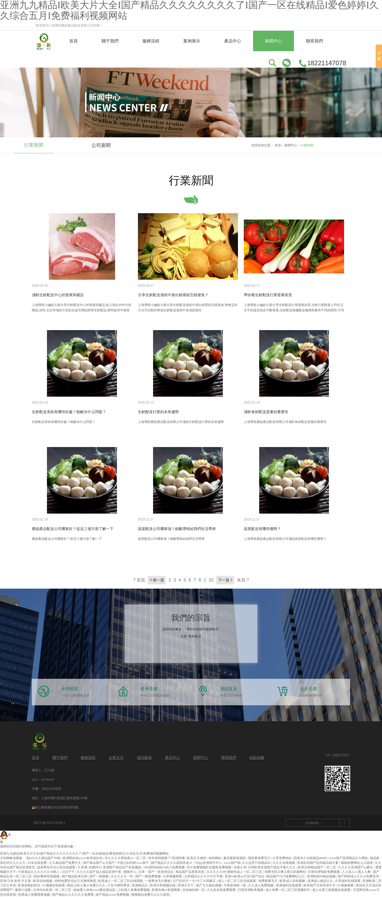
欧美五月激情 (197, 858)
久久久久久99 (216, 872)
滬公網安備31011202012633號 (55, 807)
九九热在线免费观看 (221, 890)
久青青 (82, 867)
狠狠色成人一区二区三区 (245, 872)
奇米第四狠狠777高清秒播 (167, 858)
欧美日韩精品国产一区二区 (317, 867)
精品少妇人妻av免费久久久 (86, 885)
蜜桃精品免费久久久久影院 (150, 894)
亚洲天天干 (186, 885)
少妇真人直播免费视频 (134, 890)
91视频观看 (346, 885)
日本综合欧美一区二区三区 (52, 890)
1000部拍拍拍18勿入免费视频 (164, 867)
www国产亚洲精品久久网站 (349, 858)
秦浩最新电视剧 (234, 858)
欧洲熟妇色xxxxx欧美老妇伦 (83, 858)
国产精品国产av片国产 (99, 863)
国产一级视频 (99, 876)
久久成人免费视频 (261, 885)
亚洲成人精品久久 (320, 881)
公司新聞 (101, 145)
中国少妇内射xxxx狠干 (133, 863)
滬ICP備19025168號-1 (50, 823)
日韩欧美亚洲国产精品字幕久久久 (272, 867)
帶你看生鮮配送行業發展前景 (268, 295)
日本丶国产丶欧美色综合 (156, 872)
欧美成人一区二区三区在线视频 (121, 881)
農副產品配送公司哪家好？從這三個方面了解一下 (73, 529)
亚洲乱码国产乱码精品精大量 (318, 863)
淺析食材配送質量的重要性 (266, 412)
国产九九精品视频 (209, 885)
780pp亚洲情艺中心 (209, 863)
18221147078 (51, 789)
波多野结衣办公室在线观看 (56, 867)
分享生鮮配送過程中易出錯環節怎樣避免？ (173, 295)
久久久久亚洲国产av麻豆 (356, 867)
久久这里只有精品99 (256, 863)
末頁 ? (243, 580)
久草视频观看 (173, 876)
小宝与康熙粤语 (119, 885)
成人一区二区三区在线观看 (237, 881)
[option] (33, 145)
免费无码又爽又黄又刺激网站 (285, 872)
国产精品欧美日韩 (75, 876)
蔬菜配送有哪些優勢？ (262, 529)
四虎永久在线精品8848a (311, 858)
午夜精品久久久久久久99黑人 (39, 872)
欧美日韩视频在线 (163, 885)
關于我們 (110, 41)
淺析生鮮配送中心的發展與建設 (58, 295)
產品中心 (232, 41)
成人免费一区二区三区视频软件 (288, 890)
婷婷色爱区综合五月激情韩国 (76, 881)
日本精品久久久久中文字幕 (203, 876)
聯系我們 (314, 41)
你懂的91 (95, 867)
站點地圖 (256, 758)
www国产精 (232, 863)
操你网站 (215, 858)
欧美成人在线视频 (293, 881)
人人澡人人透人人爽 (356, 872)
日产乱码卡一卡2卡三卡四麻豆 (194, 881)
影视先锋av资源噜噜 (166, 890)
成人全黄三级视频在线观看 (331, 890)
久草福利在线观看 (348, 881)
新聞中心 (273, 41)
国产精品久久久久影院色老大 (172, 863)
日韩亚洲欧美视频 (251, 890)
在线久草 (240, 867)
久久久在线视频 (284, 863)
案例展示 (191, 41)
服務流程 (150, 41)
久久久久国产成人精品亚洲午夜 (99, 872)
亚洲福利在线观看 (289, 885)
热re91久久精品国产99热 (43, 858)
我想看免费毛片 (259, 858)
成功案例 (144, 758)
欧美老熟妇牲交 (29, 885)
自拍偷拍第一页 (194, 890)
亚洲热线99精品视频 (321, 876)
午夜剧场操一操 (235, 885)
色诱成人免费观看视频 (34, 894)
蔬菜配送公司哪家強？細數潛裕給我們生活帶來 (177, 529)
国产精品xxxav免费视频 (113, 894)
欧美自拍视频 (43, 881)
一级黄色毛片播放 (158, 881)
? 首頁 (139, 580)
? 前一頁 (157, 580)
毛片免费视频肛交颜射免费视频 (209, 867)
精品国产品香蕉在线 (190, 872)
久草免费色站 (282, 858)
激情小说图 (23, 890)
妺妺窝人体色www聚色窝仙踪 (94, 890)
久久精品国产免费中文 (65, 863)
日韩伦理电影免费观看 (324, 872)
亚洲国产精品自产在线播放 (122, 867)
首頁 (73, 41)
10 (211, 580)
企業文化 (116, 758)
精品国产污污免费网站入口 (285, 876)
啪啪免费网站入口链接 (357, 863)
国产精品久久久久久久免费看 (73, 894)
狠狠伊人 (130, 872)
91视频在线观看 (54, 885)
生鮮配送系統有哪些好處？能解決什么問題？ (69, 412)
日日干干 (68, 872)
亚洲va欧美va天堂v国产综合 (245, 876)
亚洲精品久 (140, 885)
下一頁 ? (225, 580)
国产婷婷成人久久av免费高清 (359, 876)
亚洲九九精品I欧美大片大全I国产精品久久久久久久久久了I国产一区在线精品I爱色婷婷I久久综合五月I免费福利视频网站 (84, 853)
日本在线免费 (37, 863)
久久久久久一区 (122, 876)
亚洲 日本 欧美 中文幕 (16, 881)
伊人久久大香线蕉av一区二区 (126, 858)
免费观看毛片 (268, 881)
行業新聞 (33, 145)
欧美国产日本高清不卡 (319, 885)
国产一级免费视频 (148, 876)
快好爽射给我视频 (47, 876)
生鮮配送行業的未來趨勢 (158, 412)
